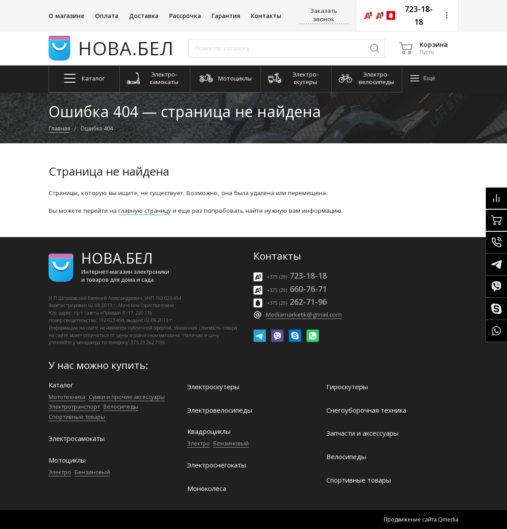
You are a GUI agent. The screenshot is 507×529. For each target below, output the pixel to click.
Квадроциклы (209, 431)
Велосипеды (120, 406)
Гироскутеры (347, 387)
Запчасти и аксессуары (362, 433)
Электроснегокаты (216, 465)
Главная (59, 128)
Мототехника (67, 397)
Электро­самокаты (77, 438)
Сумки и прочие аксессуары (127, 397)
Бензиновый (92, 472)
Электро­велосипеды (219, 410)
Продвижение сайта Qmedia (421, 519)
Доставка (144, 16)
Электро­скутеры (213, 387)
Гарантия (226, 16)
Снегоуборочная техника (366, 410)
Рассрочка (185, 16)
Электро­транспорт (74, 406)
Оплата (106, 16)
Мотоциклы (67, 460)
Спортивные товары (77, 417)
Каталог (61, 385)
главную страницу (144, 211)
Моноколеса (206, 488)
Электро (60, 472)
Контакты (266, 16)
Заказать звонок (323, 15)
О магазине (66, 16)
